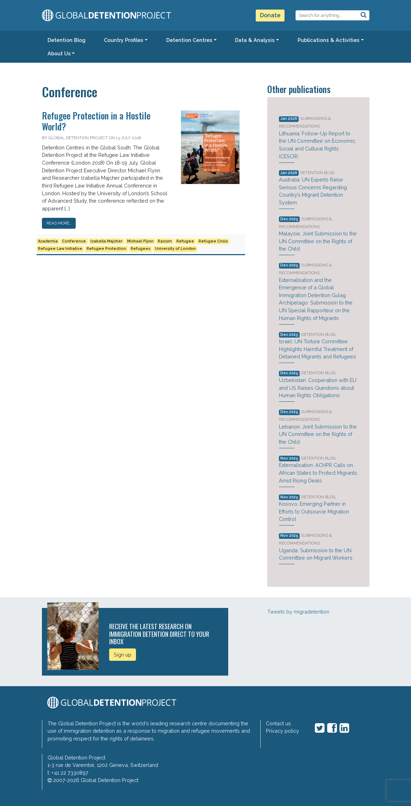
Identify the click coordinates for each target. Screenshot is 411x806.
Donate (270, 15)
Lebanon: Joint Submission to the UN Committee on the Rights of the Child (318, 434)
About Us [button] (59, 53)
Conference (74, 241)
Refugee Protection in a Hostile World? (96, 121)
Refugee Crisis (213, 241)
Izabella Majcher (107, 241)
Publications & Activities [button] (329, 40)
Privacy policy (282, 731)
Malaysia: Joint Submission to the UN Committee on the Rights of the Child (318, 241)
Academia (48, 241)
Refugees (140, 248)
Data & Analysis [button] (255, 40)
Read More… (58, 223)
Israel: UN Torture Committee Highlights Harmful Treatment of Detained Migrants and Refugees (317, 348)
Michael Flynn (140, 241)
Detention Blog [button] (67, 40)
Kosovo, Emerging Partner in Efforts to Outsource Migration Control (314, 511)
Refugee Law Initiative (60, 248)
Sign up (122, 655)
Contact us (278, 723)
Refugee (185, 241)
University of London (175, 248)
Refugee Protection (106, 248)
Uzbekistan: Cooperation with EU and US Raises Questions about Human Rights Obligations (317, 387)
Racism (165, 241)
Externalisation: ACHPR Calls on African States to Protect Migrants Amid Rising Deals (318, 472)
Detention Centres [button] (189, 40)
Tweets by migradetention (298, 612)
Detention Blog (317, 172)
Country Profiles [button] (123, 40)
